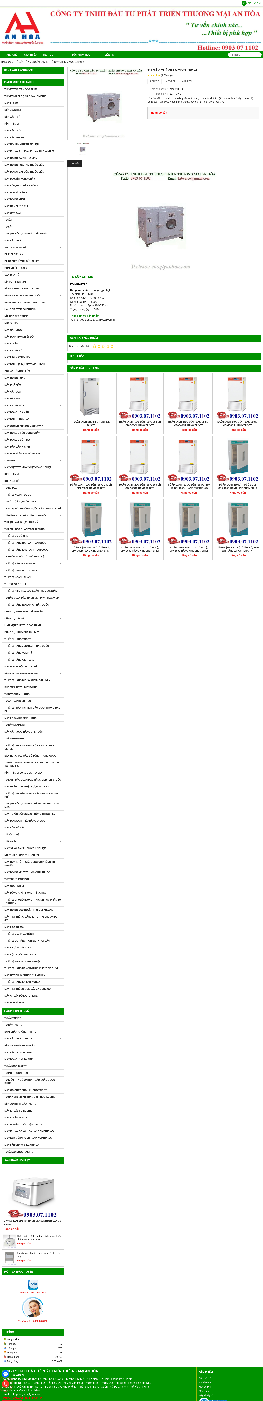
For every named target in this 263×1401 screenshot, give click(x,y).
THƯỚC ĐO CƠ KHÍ (32, 584)
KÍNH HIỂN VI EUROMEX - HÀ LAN (23, 772)
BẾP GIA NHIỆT (12, 110)
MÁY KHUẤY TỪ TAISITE (18, 1110)
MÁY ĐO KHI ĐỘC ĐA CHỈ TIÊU (21, 666)
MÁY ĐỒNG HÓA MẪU (32, 412)
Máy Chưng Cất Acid (17, 947)
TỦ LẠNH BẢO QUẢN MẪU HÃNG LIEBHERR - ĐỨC (32, 779)
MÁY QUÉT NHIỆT (14, 886)
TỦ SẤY (8, 226)
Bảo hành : (162, 93)
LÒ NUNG (32, 460)
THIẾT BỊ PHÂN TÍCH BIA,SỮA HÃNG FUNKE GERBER (29, 747)
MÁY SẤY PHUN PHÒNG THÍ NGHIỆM (25, 975)
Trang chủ (10, 54)
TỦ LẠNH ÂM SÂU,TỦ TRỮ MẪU (22, 522)
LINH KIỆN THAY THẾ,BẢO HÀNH (32, 625)
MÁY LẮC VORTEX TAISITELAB (21, 1145)
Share (154, 81)
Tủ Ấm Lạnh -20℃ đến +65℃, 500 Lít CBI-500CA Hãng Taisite (189, 424)
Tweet (170, 81)
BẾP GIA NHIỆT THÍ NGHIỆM (19, 1045)
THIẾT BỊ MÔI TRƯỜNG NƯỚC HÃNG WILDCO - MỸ (32, 508)
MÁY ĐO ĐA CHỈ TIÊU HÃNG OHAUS (24, 820)
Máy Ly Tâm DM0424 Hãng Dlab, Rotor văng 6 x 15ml (32, 1223)
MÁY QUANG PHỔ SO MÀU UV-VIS (32, 426)
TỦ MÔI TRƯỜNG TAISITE (18, 1073)
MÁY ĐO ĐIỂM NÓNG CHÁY (19, 178)
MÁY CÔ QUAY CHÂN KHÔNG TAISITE (25, 1090)
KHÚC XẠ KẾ (11, 481)
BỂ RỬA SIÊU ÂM (32, 254)
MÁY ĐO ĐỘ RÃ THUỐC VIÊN (20, 158)
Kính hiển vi (205, 1382)
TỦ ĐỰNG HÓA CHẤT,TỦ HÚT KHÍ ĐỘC (32, 515)
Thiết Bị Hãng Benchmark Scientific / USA (32, 968)
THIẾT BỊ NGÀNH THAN (17, 577)
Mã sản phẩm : (160, 89)
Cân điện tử (205, 1378)
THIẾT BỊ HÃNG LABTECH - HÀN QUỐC (32, 549)
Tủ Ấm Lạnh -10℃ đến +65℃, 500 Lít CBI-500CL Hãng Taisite (140, 424)
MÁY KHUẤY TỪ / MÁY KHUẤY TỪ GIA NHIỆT (29, 151)
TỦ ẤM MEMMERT (14, 738)
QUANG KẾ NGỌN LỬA (17, 371)
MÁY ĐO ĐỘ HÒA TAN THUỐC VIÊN (24, 165)
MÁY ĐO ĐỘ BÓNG (15, 1002)
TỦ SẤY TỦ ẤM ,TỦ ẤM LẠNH (20, 501)
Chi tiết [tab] (75, 163)
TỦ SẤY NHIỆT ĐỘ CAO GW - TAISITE (25, 96)
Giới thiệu (30, 54)
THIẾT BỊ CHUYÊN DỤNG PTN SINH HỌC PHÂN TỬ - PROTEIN (32, 901)
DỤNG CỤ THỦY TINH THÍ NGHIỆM (23, 611)
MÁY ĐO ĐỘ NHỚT (14, 199)
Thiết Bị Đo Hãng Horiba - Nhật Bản (32, 940)
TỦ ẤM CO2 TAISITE (15, 1066)
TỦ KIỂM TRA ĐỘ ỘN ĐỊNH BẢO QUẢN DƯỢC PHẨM (29, 1082)
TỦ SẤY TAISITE (32, 1025)
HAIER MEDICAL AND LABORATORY (25, 302)
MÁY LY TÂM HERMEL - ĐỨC (20, 718)
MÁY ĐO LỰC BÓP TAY (32, 439)
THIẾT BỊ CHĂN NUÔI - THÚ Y (20, 570)
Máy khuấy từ (206, 1395)
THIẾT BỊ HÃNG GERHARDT (32, 659)
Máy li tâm (204, 1391)
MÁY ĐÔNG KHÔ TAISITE (18, 1059)
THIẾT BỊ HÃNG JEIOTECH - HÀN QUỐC (26, 646)
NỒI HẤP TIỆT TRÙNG (32, 316)
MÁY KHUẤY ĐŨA (32, 405)
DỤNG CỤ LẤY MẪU (32, 618)
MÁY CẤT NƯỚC (13, 240)
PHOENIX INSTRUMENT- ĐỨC (21, 687)
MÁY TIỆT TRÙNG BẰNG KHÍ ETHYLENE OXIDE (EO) (30, 918)
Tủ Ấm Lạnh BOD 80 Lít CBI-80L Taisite (91, 424)
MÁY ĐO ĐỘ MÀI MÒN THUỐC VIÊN (24, 171)
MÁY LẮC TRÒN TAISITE (18, 1052)
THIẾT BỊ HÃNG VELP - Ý (32, 652)
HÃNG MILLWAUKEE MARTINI (32, 673)
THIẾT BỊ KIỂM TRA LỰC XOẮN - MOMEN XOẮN (30, 591)
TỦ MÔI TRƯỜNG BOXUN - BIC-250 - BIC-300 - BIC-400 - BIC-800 (32, 764)
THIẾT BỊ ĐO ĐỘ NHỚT (17, 536)
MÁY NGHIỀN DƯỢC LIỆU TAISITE (23, 1124)
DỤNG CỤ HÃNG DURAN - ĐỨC (21, 632)
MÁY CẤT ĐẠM (12, 213)
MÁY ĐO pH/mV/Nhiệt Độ (19, 336)
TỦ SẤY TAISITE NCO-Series (20, 89)
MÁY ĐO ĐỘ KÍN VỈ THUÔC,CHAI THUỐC (27, 872)
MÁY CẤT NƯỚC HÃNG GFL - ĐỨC (32, 731)
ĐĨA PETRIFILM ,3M (15, 281)
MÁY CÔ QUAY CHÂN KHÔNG (21, 185)
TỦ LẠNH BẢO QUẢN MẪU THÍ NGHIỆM (26, 233)
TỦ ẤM (8, 220)
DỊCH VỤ (49, 54)
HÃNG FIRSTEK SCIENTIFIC (20, 309)
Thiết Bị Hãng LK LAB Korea (32, 982)
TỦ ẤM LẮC (32, 841)
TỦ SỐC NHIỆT (12, 834)
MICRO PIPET (32, 323)
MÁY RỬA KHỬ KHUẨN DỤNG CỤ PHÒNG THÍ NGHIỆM (30, 864)
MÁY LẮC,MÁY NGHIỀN (17, 357)
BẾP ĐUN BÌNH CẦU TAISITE (20, 1103)
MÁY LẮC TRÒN (13, 130)
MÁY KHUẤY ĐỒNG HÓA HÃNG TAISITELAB (29, 1131)
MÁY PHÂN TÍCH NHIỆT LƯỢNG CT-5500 (26, 786)
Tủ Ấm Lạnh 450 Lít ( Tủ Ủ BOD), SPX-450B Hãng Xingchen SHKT (237, 443)
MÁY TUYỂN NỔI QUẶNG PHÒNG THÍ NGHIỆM (30, 814)
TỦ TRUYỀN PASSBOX (17, 879)
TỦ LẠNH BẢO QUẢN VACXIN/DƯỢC (24, 529)
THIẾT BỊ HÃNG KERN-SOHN (32, 563)
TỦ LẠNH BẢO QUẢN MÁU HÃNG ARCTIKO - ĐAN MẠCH (32, 805)
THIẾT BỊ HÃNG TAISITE (32, 639)
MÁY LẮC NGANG (14, 137)
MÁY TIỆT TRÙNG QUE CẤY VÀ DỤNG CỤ (27, 989)
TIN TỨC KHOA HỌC (76, 54)
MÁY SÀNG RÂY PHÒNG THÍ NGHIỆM (25, 848)
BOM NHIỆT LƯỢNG (32, 268)
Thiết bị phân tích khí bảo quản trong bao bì (32, 709)
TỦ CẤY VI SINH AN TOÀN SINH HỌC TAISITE (29, 1097)
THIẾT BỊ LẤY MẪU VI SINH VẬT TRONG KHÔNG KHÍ (31, 795)
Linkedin (187, 81)
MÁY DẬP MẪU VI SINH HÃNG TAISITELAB (28, 1138)
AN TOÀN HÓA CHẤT (32, 247)
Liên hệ (99, 54)
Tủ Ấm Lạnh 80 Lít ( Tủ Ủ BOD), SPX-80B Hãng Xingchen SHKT (237, 506)
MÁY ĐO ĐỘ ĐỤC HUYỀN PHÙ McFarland (28, 910)
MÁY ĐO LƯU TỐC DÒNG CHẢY (22, 433)
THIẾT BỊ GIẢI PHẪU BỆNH (32, 934)
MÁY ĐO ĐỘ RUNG (14, 378)
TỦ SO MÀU (10, 488)
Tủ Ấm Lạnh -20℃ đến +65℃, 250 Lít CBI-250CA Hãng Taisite (238, 424)
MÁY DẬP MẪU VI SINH (17, 446)
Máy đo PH (205, 1386)
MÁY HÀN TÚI (12, 398)
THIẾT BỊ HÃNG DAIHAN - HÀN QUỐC (32, 543)
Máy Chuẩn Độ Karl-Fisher (21, 995)
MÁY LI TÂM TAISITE (16, 1117)
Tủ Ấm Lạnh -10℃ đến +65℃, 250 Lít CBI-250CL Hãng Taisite (91, 486)
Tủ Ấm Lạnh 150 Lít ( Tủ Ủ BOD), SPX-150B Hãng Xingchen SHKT (188, 506)
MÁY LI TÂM (11, 103)
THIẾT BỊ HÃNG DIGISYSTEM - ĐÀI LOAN (32, 680)
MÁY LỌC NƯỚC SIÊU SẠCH (20, 954)
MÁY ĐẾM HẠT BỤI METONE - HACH (24, 364)
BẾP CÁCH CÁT (13, 116)
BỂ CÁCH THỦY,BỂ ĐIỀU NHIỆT (32, 261)
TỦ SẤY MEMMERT (14, 725)
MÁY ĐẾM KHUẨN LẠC (16, 419)
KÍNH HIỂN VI (11, 123)
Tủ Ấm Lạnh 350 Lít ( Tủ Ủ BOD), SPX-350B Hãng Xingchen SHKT (91, 506)
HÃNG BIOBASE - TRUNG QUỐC (32, 295)
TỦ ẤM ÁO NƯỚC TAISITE (18, 1152)
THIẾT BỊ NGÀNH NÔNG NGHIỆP (22, 961)
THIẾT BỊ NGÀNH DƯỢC (17, 494)
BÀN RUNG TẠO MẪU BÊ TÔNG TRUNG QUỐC (30, 755)
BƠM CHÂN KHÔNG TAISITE (20, 1031)
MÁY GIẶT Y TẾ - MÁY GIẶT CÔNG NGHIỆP (28, 467)
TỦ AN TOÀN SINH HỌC (32, 701)
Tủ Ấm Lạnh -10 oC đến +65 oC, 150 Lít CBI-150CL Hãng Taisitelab (189, 443)
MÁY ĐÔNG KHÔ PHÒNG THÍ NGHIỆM (32, 892)
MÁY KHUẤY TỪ (13, 350)
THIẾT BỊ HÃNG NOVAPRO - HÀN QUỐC (26, 604)
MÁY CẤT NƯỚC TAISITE (32, 1038)
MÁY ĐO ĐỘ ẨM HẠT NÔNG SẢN (22, 453)
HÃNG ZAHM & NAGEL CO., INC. (22, 288)
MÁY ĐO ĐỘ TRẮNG (15, 192)
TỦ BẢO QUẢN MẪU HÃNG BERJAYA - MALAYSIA (31, 598)
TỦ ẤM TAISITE (32, 1018)
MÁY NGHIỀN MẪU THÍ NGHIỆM (21, 144)
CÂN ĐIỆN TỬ (32, 275)
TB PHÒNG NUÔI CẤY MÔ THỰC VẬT (25, 556)
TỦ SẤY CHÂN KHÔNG (32, 694)
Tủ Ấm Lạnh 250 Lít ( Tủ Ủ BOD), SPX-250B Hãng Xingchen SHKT (140, 506)
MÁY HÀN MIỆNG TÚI (16, 206)
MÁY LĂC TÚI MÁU (14, 927)
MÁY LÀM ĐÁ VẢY (14, 827)
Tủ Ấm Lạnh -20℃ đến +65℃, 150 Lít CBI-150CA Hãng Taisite (140, 443)
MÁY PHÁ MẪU (12, 384)
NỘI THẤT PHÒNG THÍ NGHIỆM (32, 855)
